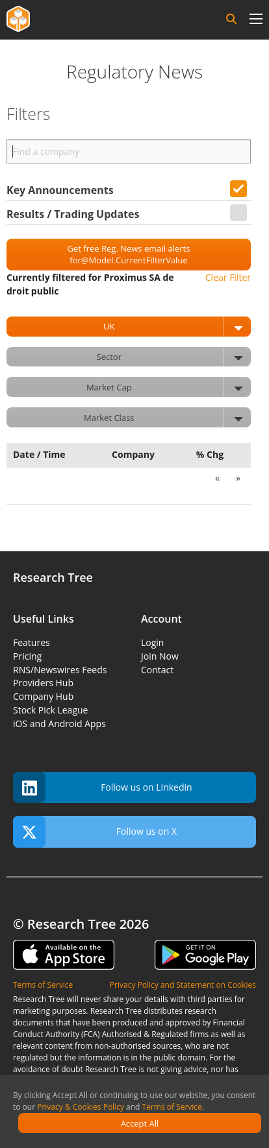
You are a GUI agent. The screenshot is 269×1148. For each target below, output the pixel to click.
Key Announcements (60, 190)
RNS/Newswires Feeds (60, 670)
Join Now (160, 656)
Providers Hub (43, 682)
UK (177, 327)
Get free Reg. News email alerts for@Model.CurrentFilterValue (129, 254)
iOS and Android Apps (59, 723)
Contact (157, 670)
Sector (174, 357)
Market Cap (168, 387)
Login (152, 642)
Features (31, 642)
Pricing (27, 656)
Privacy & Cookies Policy (80, 1106)
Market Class (167, 417)
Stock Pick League (50, 710)
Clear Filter (228, 277)
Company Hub (43, 696)
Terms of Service (172, 1106)
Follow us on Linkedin (102, 788)
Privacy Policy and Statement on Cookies (183, 984)
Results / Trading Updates (72, 214)
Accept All (140, 1123)
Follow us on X (95, 832)
